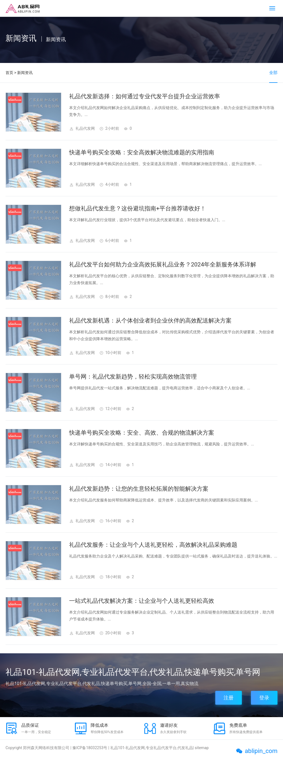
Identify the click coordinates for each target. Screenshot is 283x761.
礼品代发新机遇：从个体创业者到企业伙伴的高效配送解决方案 (150, 320)
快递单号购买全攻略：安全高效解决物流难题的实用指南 (141, 152)
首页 (9, 72)
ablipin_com (261, 750)
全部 (273, 72)
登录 (264, 698)
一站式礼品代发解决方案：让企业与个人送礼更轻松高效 (141, 601)
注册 (229, 698)
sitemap (202, 748)
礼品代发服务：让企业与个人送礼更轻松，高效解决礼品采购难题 (153, 544)
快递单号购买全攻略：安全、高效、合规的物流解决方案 (141, 432)
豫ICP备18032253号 (90, 748)
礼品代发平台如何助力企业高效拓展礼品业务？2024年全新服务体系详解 (162, 264)
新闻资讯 (25, 72)
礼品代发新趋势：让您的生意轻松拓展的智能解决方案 (138, 488)
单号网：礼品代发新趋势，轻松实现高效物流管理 (133, 376)
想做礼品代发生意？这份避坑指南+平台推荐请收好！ (137, 208)
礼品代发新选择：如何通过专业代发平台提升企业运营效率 (144, 96)
